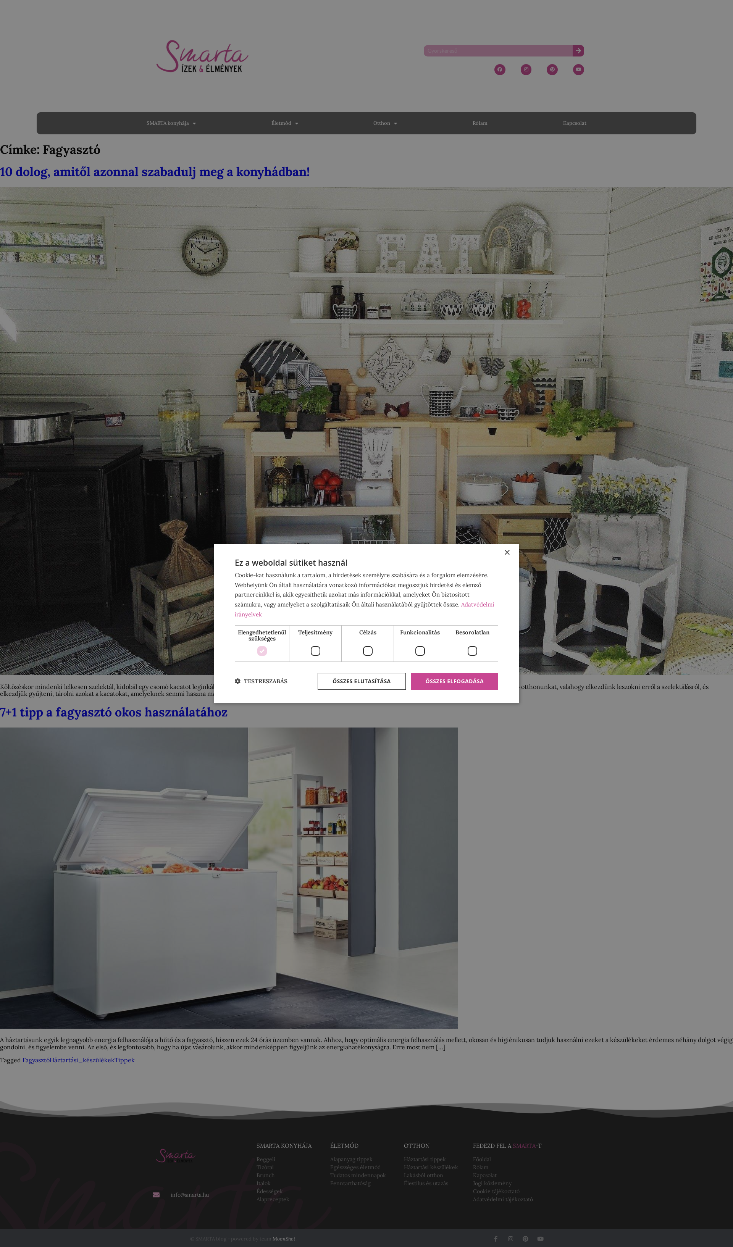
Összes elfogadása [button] (455, 681)
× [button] (507, 553)
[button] (261, 681)
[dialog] (366, 623)
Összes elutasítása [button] (362, 681)
